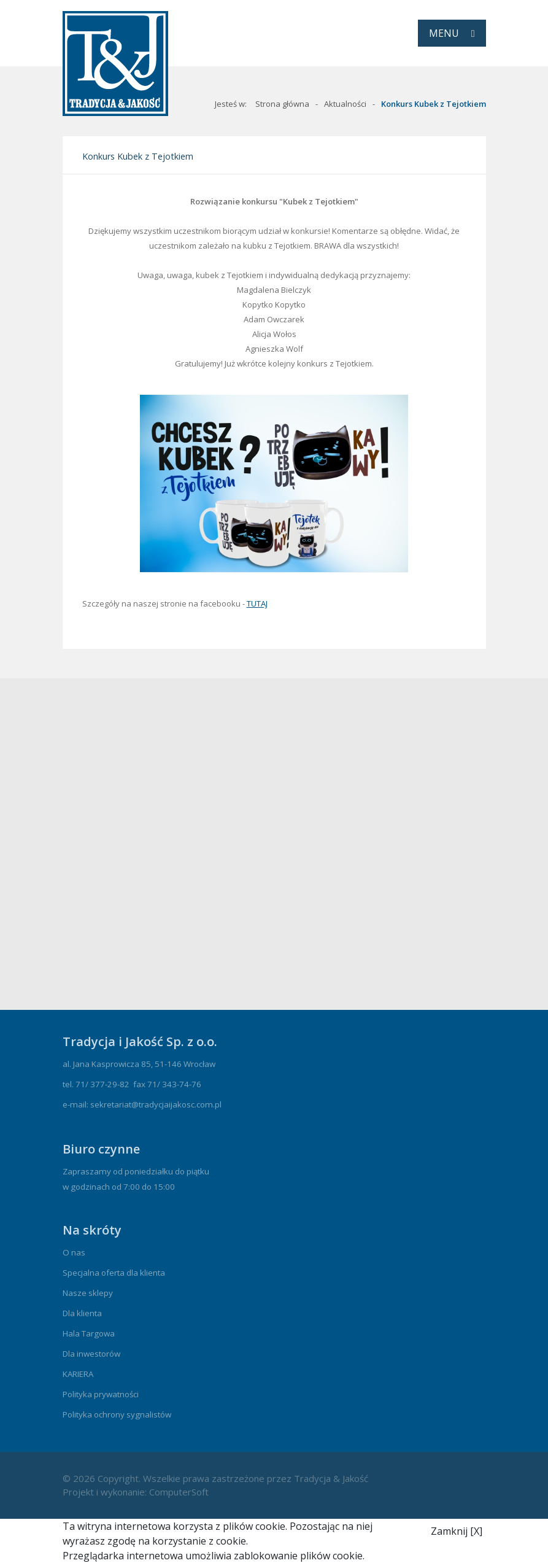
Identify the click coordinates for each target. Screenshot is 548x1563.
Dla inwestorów (91, 1353)
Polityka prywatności (101, 1394)
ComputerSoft (179, 1492)
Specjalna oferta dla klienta (114, 1272)
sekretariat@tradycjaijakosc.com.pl (156, 1104)
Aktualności (345, 103)
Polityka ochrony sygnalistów (117, 1414)
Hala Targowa (89, 1333)
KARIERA (78, 1373)
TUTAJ (257, 603)
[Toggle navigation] (452, 33)
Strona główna (282, 103)
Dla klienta (82, 1313)
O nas (74, 1252)
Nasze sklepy (88, 1292)
